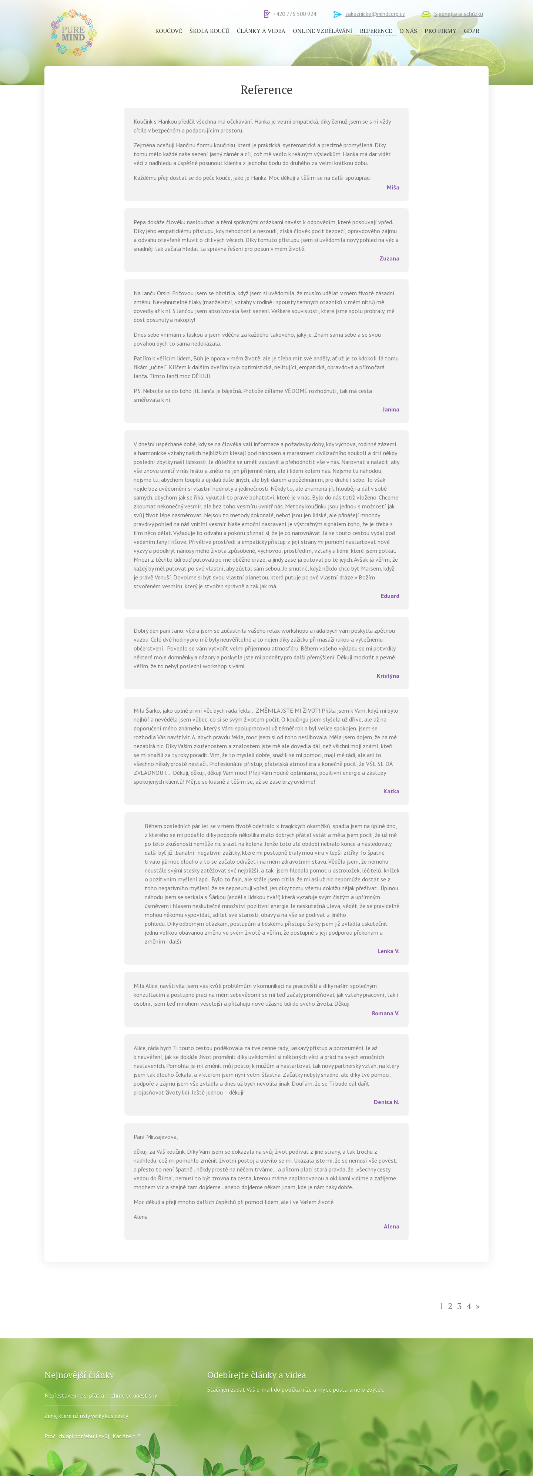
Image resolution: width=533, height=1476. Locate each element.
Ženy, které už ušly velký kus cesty (86, 1415)
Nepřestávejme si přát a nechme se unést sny (100, 1395)
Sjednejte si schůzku (458, 13)
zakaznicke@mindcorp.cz (375, 13)
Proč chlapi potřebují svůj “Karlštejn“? (92, 1436)
